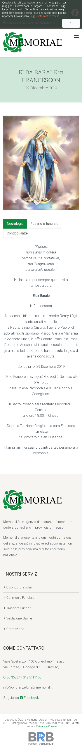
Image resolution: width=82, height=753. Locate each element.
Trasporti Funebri (18, 608)
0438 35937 (11, 677)
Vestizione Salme (19, 618)
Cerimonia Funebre (20, 598)
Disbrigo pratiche (19, 587)
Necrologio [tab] (15, 224)
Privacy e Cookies (47, 726)
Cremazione (15, 629)
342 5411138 (32, 677)
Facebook (29, 698)
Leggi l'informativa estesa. (45, 16)
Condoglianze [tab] (17, 233)
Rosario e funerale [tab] (44, 224)
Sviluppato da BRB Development (41, 738)
